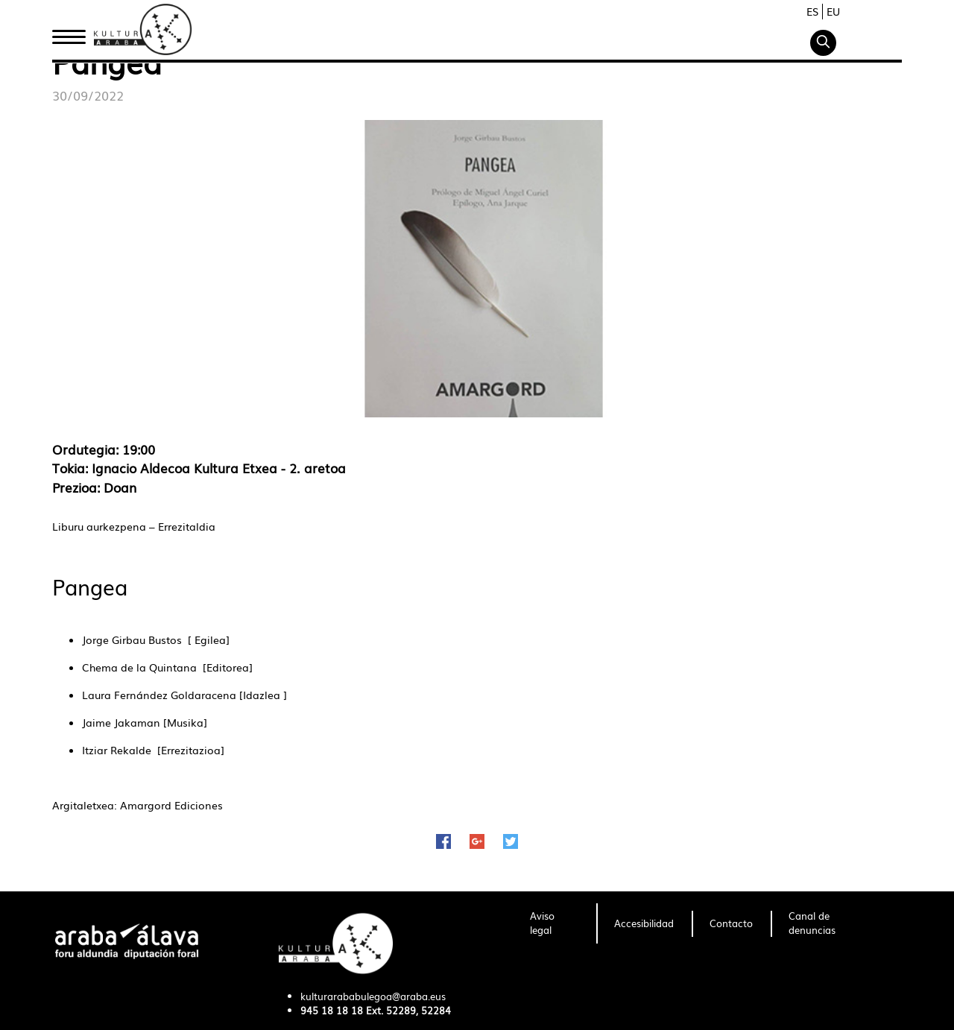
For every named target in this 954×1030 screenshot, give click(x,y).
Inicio (68, 32)
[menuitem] (554, 923)
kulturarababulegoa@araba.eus (373, 996)
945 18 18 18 (331, 1010)
